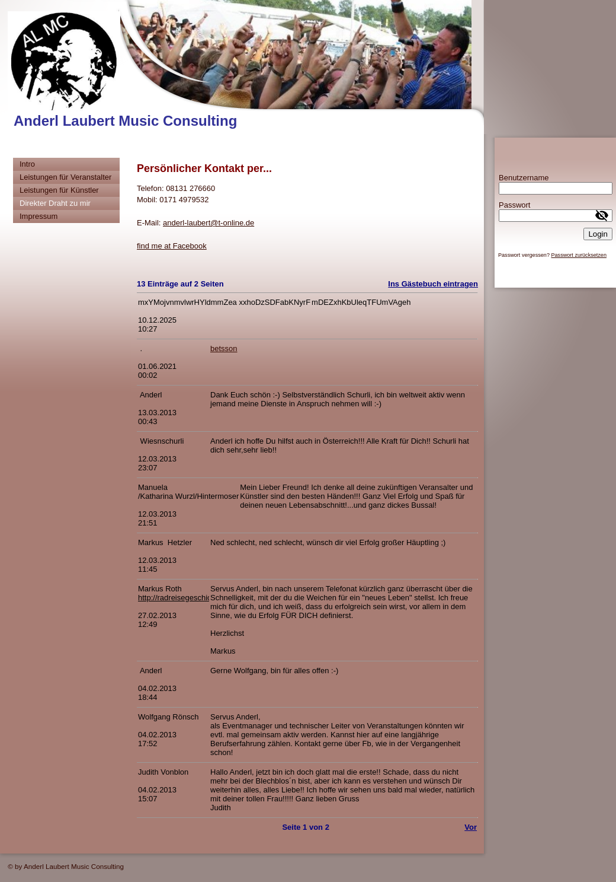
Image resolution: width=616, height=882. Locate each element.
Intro (27, 164)
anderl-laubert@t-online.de (208, 222)
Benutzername (524, 177)
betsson (224, 348)
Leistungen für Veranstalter (65, 177)
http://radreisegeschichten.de (187, 597)
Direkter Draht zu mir (55, 203)
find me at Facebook (172, 245)
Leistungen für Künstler (59, 190)
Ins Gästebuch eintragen (433, 283)
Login (598, 234)
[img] (242, 67)
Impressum (38, 216)
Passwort (514, 204)
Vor (470, 827)
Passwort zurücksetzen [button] (579, 255)
